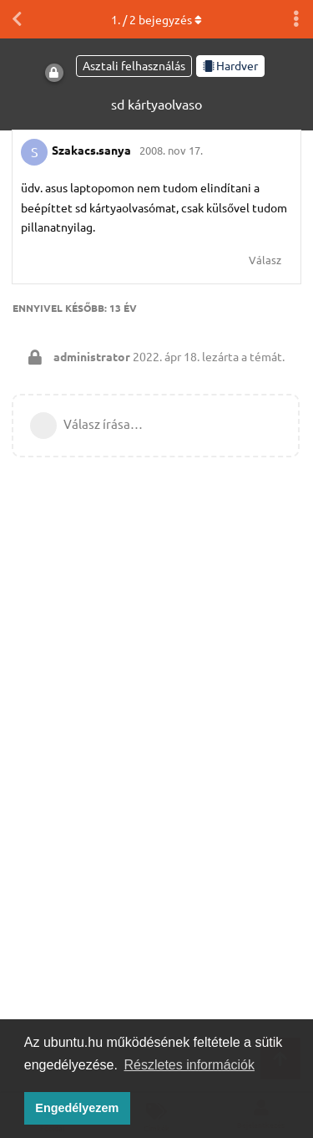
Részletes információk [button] (189, 1065)
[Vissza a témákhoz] (16, 19)
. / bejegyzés (156, 19)
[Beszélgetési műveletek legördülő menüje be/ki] (296, 19)
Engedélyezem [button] (77, 1108)
